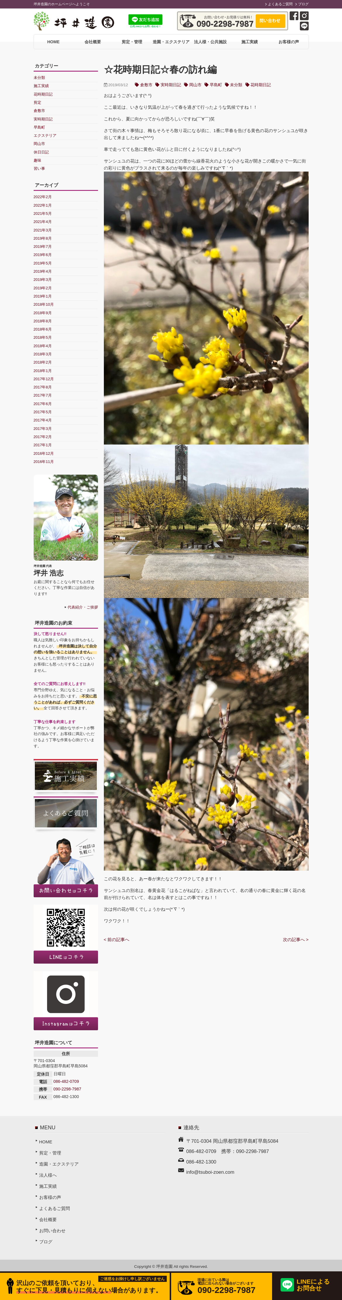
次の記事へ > (296, 939)
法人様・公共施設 (210, 41)
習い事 (39, 168)
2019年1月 (43, 296)
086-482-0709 (66, 1081)
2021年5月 (43, 213)
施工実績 (249, 41)
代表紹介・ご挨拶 (83, 607)
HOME (53, 41)
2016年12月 (44, 453)
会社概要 (93, 41)
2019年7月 (43, 246)
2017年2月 (43, 437)
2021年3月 (43, 230)
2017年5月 (43, 412)
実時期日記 (171, 85)
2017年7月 (43, 395)
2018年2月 (43, 362)
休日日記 (41, 152)
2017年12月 (44, 379)
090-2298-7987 (67, 1089)
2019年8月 (43, 238)
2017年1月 (43, 445)
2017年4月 (43, 420)
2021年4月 (43, 221)
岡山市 (195, 85)
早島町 (216, 85)
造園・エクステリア (171, 41)
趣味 (37, 160)
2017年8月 (43, 387)
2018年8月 (43, 321)
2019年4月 (43, 271)
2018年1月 (43, 371)
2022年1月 (43, 205)
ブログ (303, 4)
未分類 (236, 85)
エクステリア (45, 135)
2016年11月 (44, 461)
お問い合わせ (52, 1230)
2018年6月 (43, 329)
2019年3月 (43, 279)
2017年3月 (43, 428)
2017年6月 (43, 404)
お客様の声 (289, 41)
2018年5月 (43, 337)
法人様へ (48, 1175)
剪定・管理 (132, 41)
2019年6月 (43, 255)
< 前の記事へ (117, 939)
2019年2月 (43, 288)
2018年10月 (44, 304)
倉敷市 (146, 85)
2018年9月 (43, 313)
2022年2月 (43, 197)
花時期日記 (260, 85)
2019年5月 (43, 263)
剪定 (37, 102)
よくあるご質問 (280, 4)
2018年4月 (43, 346)
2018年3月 (43, 354)
